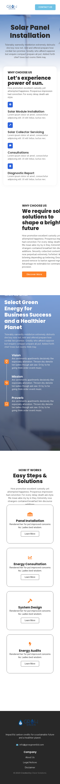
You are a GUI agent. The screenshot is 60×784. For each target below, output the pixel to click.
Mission (17, 354)
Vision (16, 333)
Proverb (18, 375)
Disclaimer (30, 767)
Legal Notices (30, 762)
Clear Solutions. (39, 773)
